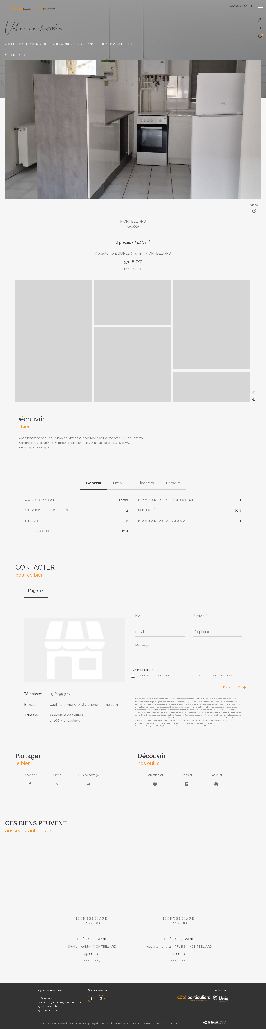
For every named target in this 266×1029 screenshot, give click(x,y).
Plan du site (105, 1023)
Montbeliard (50, 44)
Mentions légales (121, 1023)
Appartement (69, 44)
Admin (135, 1023)
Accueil (9, 44)
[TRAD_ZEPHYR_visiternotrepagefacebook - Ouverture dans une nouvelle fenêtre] (91, 998)
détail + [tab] (119, 483)
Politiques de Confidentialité (177, 726)
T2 (81, 44)
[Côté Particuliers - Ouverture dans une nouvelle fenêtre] (194, 998)
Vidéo (254, 205)
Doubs (35, 44)
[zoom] (132, 323)
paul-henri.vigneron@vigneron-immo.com (84, 704)
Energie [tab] (173, 483)
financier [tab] (146, 483)
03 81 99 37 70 (61, 694)
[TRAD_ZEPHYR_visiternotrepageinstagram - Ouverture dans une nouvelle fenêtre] (101, 998)
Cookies (175, 1023)
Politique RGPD (161, 1023)
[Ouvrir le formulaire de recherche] (240, 6)
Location (23, 44)
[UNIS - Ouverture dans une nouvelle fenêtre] (220, 998)
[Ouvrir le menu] (260, 6)
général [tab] (93, 483)
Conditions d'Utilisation (202, 726)
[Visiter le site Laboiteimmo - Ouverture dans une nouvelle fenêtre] (214, 1023)
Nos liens (146, 1023)
